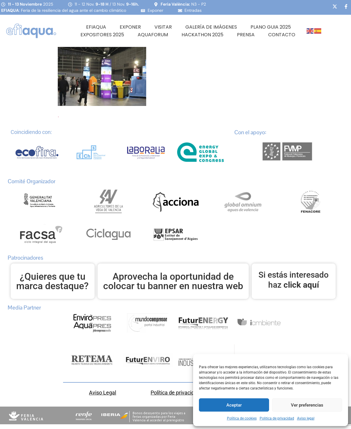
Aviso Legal (102, 392)
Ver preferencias (307, 405)
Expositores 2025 (102, 34)
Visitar (163, 27)
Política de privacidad (175, 392)
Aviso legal (305, 418)
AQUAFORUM (153, 34)
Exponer (130, 27)
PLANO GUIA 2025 (271, 27)
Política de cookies (242, 418)
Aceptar (234, 405)
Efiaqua (96, 27)
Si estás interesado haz (293, 280)
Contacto (281, 34)
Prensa (246, 34)
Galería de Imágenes (211, 27)
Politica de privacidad (277, 418)
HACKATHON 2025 (202, 34)
